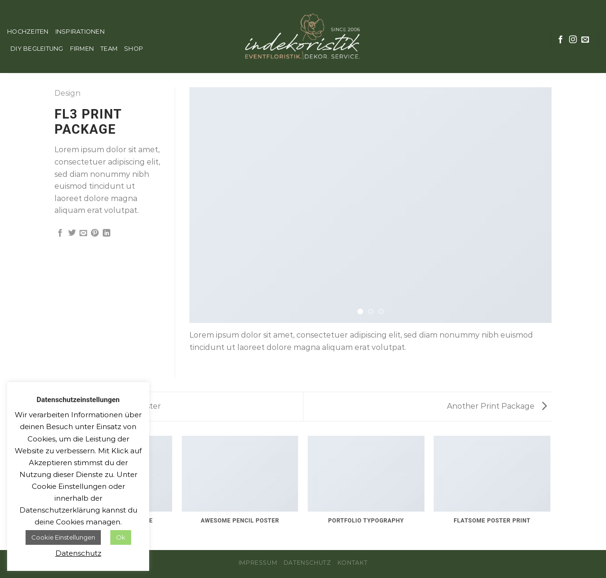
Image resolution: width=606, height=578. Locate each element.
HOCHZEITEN (28, 31)
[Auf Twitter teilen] (72, 233)
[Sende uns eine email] (585, 40)
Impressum (258, 562)
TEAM (108, 48)
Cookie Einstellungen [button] (63, 537)
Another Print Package (497, 406)
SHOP (133, 48)
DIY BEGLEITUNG (36, 48)
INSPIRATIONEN (80, 31)
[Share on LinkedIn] (106, 233)
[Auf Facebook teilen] (60, 233)
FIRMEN (82, 48)
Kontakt (352, 562)
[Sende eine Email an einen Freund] (83, 233)
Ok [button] (120, 537)
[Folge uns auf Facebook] (560, 40)
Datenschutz (307, 562)
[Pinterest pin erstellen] (94, 233)
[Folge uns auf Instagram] (573, 40)
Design (67, 93)
